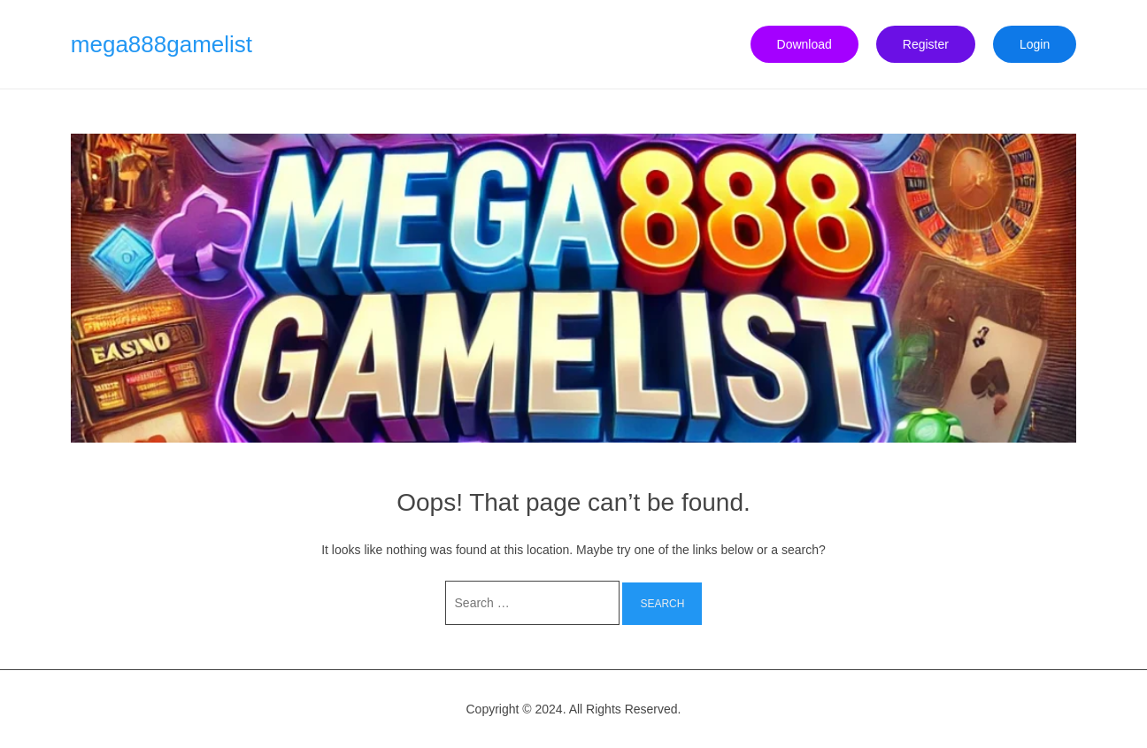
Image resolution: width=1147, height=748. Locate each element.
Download (804, 44)
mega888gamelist (161, 44)
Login (1035, 44)
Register (926, 44)
